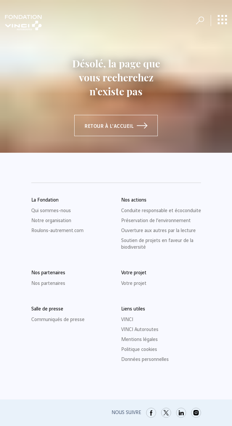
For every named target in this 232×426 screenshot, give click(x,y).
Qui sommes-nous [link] (51, 210)
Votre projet (133, 283)
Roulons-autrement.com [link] (57, 230)
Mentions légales (139, 339)
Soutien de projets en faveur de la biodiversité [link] (157, 244)
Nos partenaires (48, 283)
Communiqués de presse (58, 319)
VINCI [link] (127, 319)
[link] (151, 413)
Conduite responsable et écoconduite (161, 210)
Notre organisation (51, 220)
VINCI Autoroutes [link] (139, 329)
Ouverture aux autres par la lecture (158, 230)
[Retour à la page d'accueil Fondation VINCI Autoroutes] (23, 22)
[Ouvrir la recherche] (200, 21)
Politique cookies (139, 349)
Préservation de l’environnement (156, 220)
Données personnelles (145, 359)
